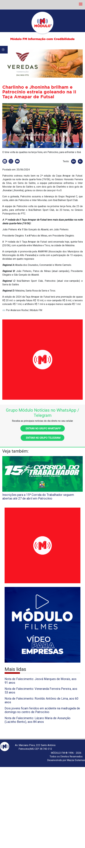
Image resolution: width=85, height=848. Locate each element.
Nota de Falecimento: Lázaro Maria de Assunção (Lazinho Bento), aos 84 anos (37, 720)
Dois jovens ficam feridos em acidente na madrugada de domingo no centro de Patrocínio (42, 710)
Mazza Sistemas (76, 760)
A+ (73, 161)
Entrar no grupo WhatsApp (42, 428)
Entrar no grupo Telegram (42, 437)
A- (80, 161)
